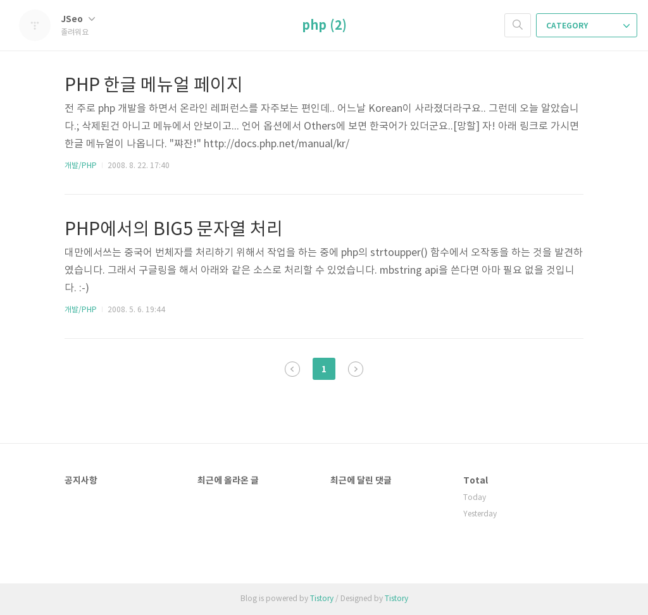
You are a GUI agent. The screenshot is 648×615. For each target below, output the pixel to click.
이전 (292, 369)
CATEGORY (588, 25)
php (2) (324, 25)
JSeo (78, 19)
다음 (355, 369)
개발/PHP (81, 166)
